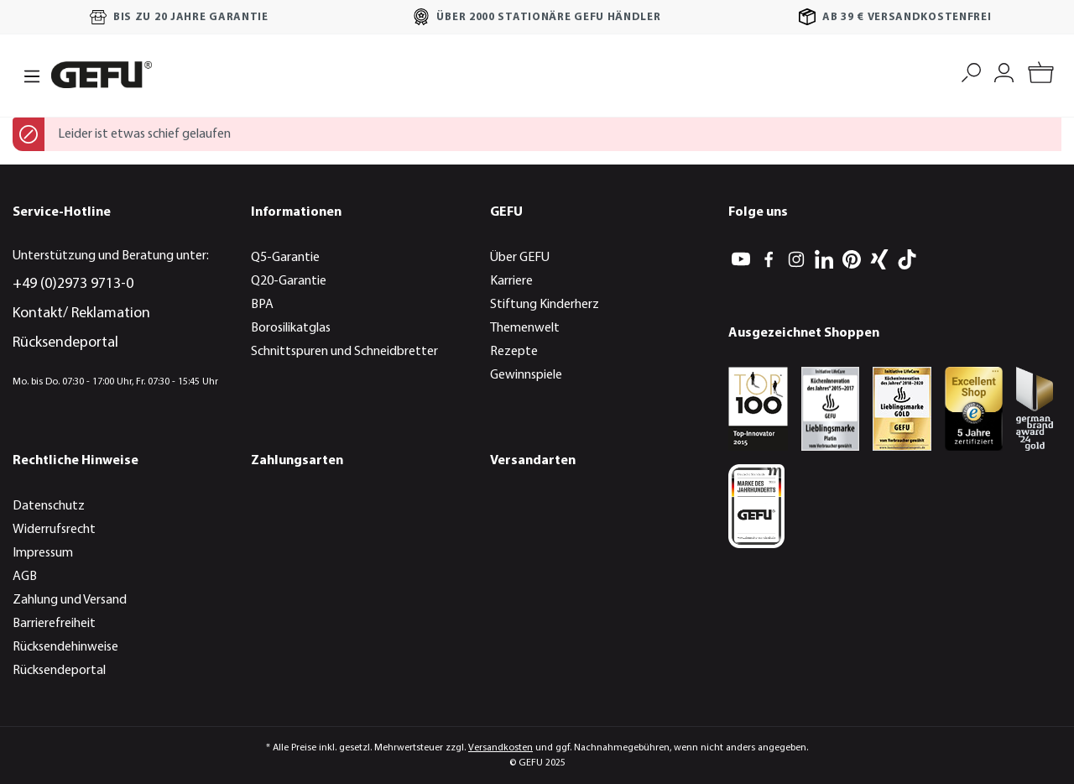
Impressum (43, 553)
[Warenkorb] (1040, 75)
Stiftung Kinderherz (544, 304)
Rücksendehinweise (65, 647)
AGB (25, 576)
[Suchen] (971, 71)
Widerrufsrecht (54, 529)
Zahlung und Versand (70, 600)
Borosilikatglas (291, 328)
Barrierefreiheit (54, 623)
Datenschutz (49, 506)
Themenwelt (525, 328)
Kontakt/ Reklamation (81, 313)
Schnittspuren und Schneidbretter (344, 351)
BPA (262, 304)
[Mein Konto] (1004, 71)
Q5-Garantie (285, 257)
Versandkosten (500, 748)
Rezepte (514, 351)
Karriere (511, 281)
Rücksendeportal (65, 343)
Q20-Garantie (288, 281)
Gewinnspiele (526, 375)
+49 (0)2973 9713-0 (73, 284)
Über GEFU (520, 257)
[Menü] (27, 74)
